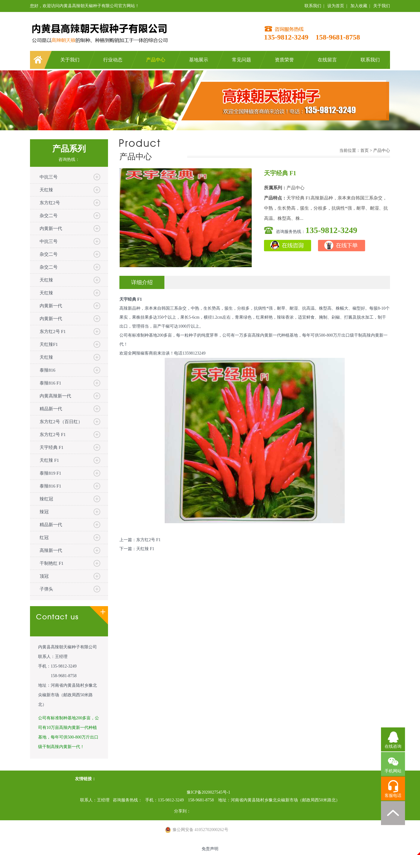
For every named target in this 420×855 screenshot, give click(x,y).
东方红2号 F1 (53, 331)
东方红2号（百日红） (61, 421)
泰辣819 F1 (50, 473)
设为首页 (335, 6)
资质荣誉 (284, 59)
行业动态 (112, 59)
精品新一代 (51, 408)
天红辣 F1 (49, 460)
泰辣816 (48, 370)
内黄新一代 (51, 228)
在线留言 (327, 59)
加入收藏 (358, 6)
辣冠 (44, 511)
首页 (364, 150)
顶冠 (44, 576)
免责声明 (210, 849)
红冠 (44, 537)
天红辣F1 (49, 344)
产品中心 (155, 59)
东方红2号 (50, 202)
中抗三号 (49, 177)
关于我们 (381, 6)
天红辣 (46, 189)
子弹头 (46, 589)
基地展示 (198, 59)
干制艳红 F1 (52, 563)
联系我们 (312, 6)
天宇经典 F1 (52, 447)
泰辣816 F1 (50, 383)
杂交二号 (49, 215)
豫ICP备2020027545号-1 (208, 792)
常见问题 (241, 59)
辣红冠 (46, 499)
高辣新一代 (51, 550)
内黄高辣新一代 (55, 396)
